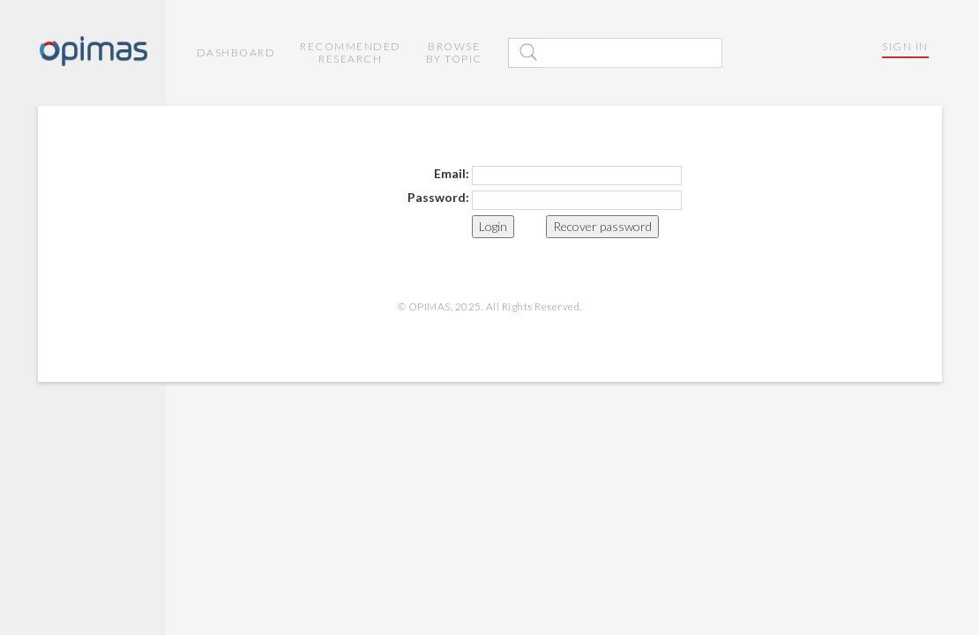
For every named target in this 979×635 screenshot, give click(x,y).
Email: (451, 173)
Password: (438, 197)
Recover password (602, 226)
